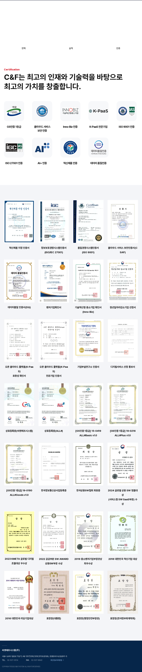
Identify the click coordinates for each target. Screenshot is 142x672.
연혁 (24, 48)
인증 (118, 48)
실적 (71, 48)
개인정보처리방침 (56, 660)
